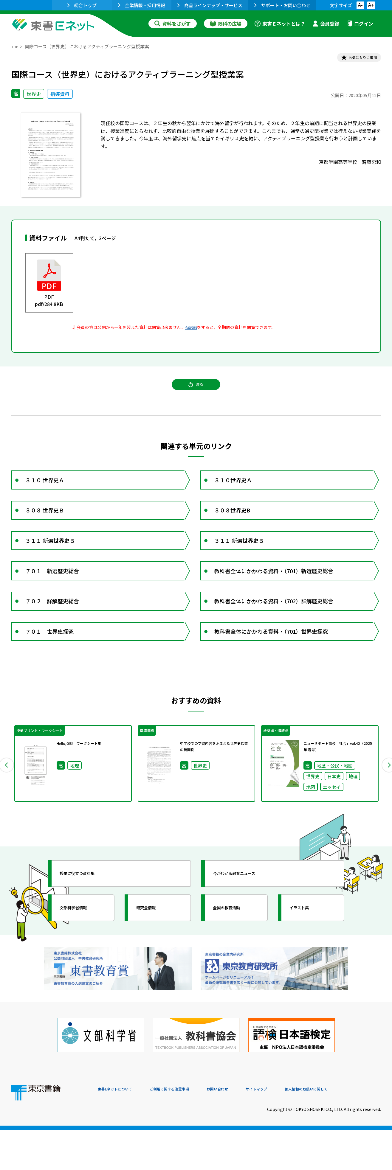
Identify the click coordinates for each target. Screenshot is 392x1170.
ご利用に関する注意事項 (187, 1129)
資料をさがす (172, 23)
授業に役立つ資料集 (87, 929)
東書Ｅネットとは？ (280, 23)
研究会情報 (153, 964)
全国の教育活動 (235, 964)
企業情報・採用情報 (141, 5)
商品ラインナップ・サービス (209, 5)
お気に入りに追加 (355, 59)
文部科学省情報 (82, 964)
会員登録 (325, 23)
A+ (371, 5)
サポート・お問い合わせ (282, 5)
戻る (196, 393)
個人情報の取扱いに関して (352, 1129)
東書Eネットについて (121, 1129)
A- (360, 5)
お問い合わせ (245, 1129)
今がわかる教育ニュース (246, 929)
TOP (16, 46)
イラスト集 (306, 964)
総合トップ (82, 5)
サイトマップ (292, 1129)
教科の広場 (225, 23)
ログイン (359, 23)
